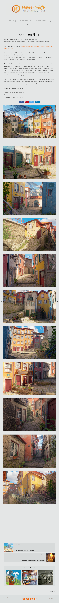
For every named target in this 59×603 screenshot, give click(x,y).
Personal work (40, 21)
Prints (29, 25)
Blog (49, 21)
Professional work (25, 21)
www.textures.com (16, 95)
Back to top (52, 599)
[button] (52, 591)
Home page (12, 21)
